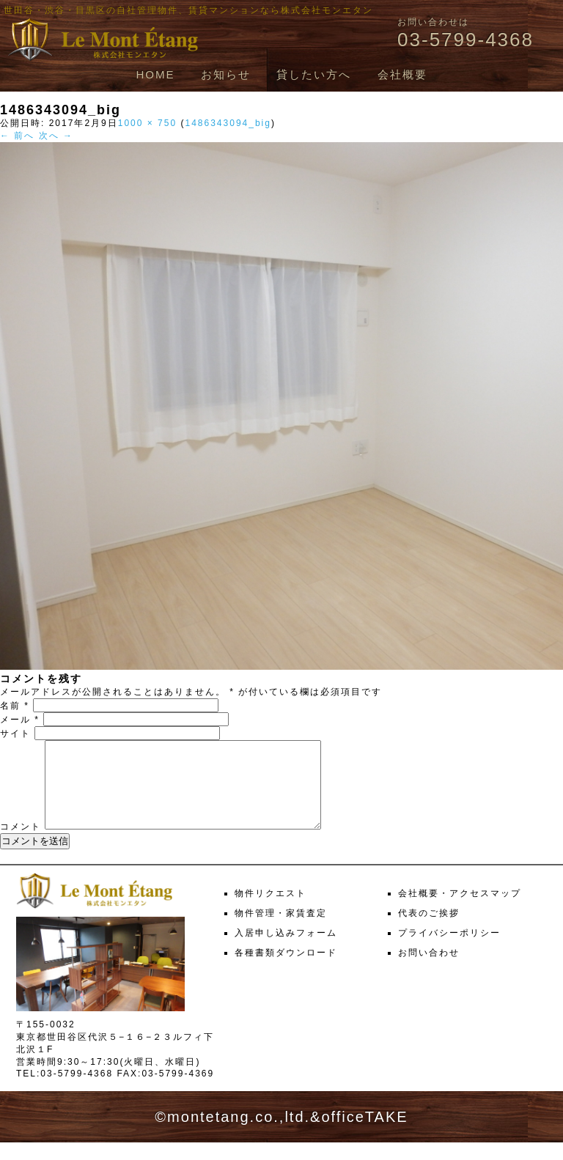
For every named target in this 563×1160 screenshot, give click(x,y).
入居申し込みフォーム (286, 950)
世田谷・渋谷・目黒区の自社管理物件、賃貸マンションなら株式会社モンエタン (188, 10)
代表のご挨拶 (429, 931)
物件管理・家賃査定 (281, 931)
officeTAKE (364, 1134)
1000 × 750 (147, 123)
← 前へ (17, 135)
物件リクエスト (270, 911)
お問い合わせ (429, 970)
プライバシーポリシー (449, 950)
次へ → (56, 135)
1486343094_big (228, 123)
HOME (155, 74)
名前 (14, 706)
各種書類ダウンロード (286, 970)
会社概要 (402, 74)
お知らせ (226, 74)
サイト (15, 733)
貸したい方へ (313, 74)
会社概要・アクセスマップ (459, 911)
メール (20, 719)
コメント (20, 844)
